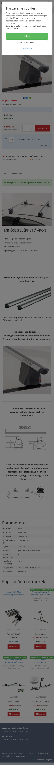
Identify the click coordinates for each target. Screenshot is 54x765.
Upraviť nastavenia (27, 42)
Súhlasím (27, 36)
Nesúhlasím (27, 48)
